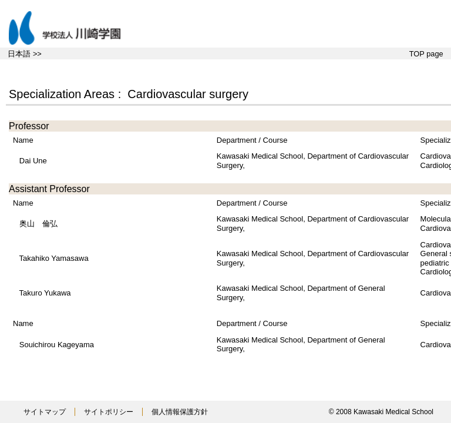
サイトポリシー (108, 412)
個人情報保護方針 (180, 412)
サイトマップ (44, 412)
